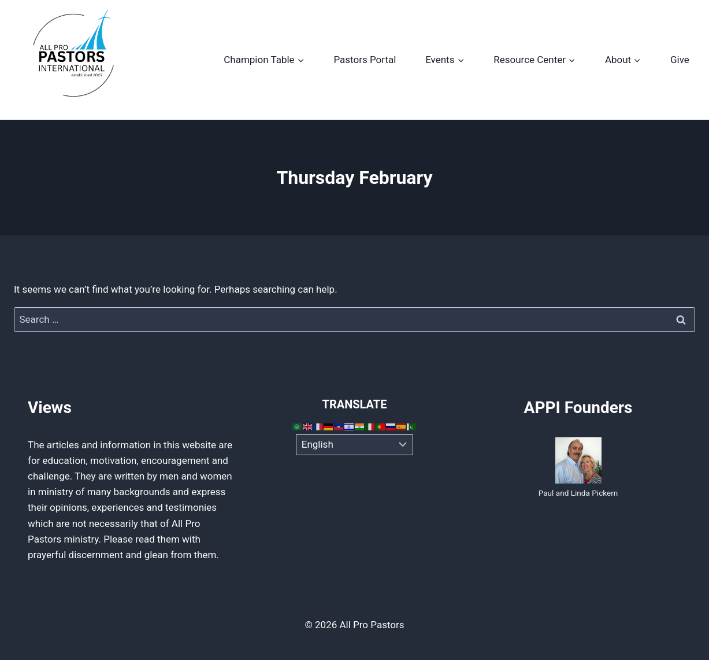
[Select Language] (354, 444)
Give (679, 59)
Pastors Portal (364, 59)
